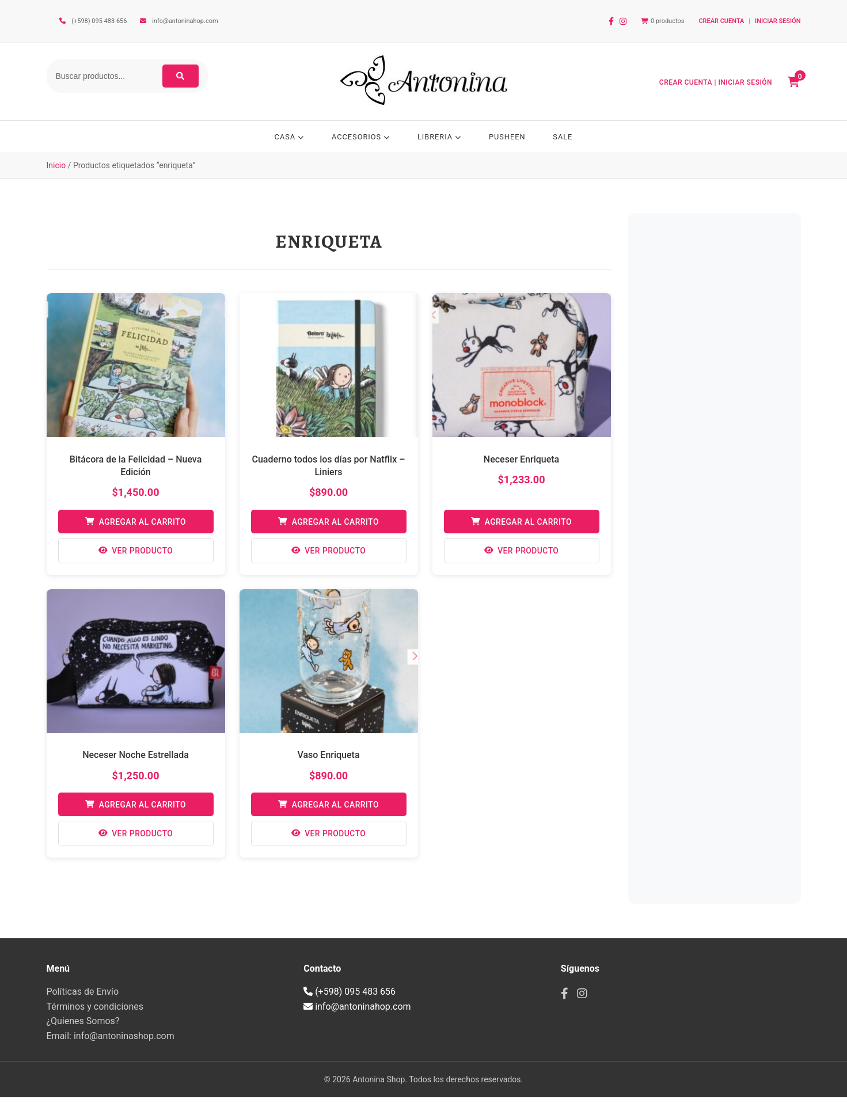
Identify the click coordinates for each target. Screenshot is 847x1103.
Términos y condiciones (95, 1011)
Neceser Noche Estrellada (135, 758)
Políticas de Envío (83, 997)
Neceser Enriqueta (521, 461)
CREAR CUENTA (721, 21)
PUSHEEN (509, 136)
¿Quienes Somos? (83, 1026)
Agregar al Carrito (135, 524)
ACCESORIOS (359, 136)
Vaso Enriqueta (328, 758)
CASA (286, 136)
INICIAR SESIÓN (777, 21)
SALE (567, 136)
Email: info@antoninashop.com (110, 1041)
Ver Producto (135, 554)
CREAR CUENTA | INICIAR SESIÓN (718, 82)
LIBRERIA (439, 136)
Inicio (56, 168)
